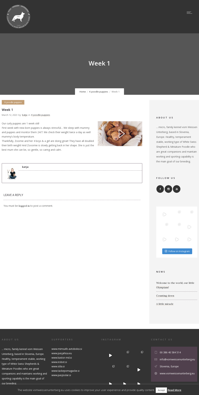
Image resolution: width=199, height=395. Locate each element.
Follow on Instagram (177, 251)
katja (24, 114)
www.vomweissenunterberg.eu (177, 373)
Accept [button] (161, 390)
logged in (24, 205)
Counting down (165, 295)
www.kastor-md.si (62, 357)
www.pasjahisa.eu (62, 353)
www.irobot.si (59, 362)
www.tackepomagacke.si (66, 370)
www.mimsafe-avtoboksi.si (67, 349)
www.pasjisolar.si (61, 375)
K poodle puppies (98, 91)
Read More (174, 390)
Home (83, 91)
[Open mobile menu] (190, 12)
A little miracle (164, 303)
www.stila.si (58, 366)
